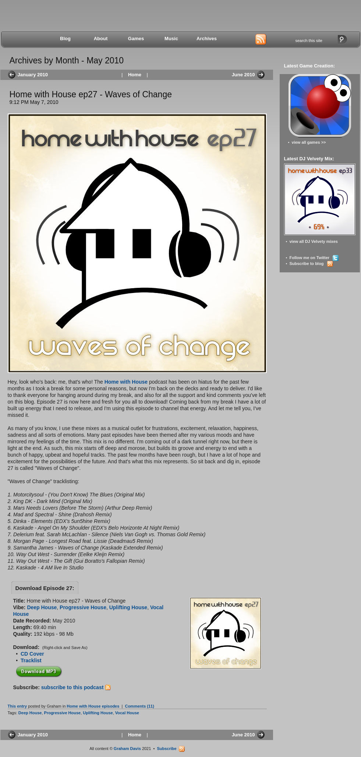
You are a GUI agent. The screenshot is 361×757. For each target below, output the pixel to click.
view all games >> (309, 142)
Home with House (126, 382)
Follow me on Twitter (314, 257)
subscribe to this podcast (76, 687)
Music (171, 38)
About (101, 38)
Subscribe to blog (311, 263)
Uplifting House (128, 607)
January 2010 (33, 74)
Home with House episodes (93, 706)
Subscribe (170, 748)
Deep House (42, 607)
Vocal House (127, 713)
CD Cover (32, 654)
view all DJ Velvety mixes (313, 241)
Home (134, 74)
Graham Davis (127, 748)
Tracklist (31, 660)
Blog (65, 38)
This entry (17, 706)
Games (136, 38)
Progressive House (83, 607)
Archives (207, 38)
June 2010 (243, 74)
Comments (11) (139, 706)
